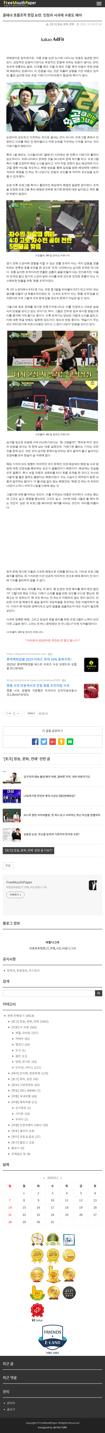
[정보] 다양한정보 (25, 1085)
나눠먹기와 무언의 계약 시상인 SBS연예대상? (49, 796)
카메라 (22, 1039)
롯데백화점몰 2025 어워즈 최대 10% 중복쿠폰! (39, 659)
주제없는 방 (20, 1154)
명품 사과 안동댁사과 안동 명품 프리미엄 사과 (38, 686)
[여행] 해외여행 (24, 1102)
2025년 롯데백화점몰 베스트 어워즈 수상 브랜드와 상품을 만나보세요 (42, 666)
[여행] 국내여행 (24, 1096)
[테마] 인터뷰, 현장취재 (29, 1073)
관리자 (11, 1403)
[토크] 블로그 (22, 1142)
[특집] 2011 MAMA (25, 1090)
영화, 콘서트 (26, 1062)
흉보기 (17, 1148)
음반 (21, 1056)
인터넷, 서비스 (28, 1067)
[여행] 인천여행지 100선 (29, 1125)
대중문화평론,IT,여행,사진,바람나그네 (26, 887)
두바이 (21, 1119)
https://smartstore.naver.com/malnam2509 (33, 680)
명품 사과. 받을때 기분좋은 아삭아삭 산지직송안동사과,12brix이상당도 (42, 692)
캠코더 (22, 1044)
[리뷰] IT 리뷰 (24, 1027)
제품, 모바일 (26, 1033)
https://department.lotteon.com (26, 654)
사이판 (22, 1114)
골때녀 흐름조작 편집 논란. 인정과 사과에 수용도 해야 (42, 15)
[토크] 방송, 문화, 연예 (62, 24)
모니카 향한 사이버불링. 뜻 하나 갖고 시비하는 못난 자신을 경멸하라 (62, 815)
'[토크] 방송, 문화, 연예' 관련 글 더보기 (28, 850)
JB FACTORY (60, 1427)
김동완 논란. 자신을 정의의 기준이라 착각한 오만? (52, 834)
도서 (20, 1050)
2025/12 (52, 1178)
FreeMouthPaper (19, 882)
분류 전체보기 (20, 1016)
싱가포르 (23, 1108)
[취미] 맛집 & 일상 (25, 1137)
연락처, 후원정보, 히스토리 (23, 970)
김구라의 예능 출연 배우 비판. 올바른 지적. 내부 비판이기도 (57, 776)
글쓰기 (11, 1409)
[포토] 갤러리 (22, 1131)
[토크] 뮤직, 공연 (24, 1079)
